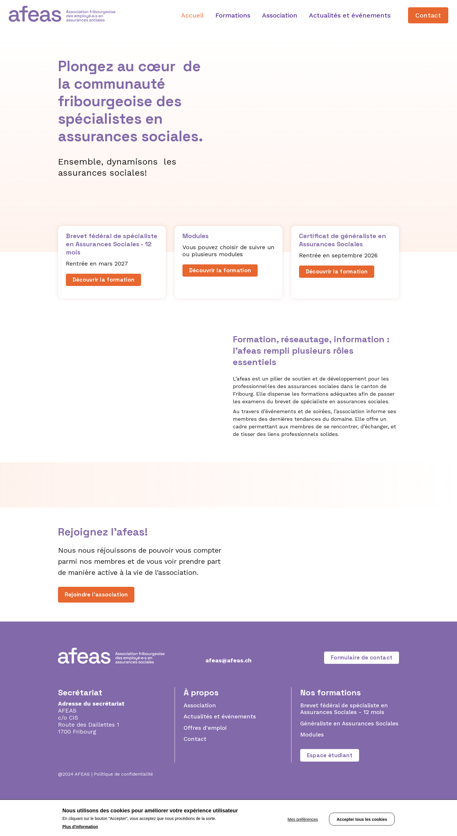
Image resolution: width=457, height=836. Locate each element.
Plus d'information (80, 827)
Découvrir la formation (106, 280)
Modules (312, 772)
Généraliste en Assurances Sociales (338, 758)
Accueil (192, 15)
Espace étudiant (331, 794)
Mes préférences (299, 818)
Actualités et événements (350, 15)
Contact (428, 15)
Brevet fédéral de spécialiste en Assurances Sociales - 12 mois (345, 740)
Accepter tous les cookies (362, 818)
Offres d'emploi (206, 758)
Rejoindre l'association (98, 610)
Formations (232, 15)
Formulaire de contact (359, 688)
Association (279, 15)
